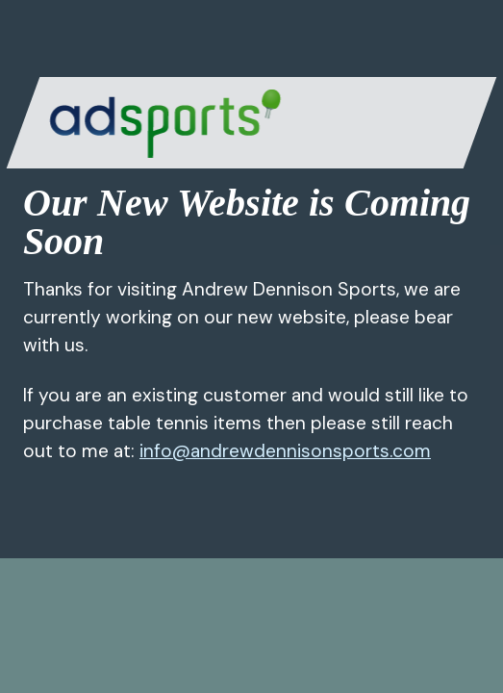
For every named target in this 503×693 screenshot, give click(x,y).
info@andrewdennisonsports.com (285, 451)
